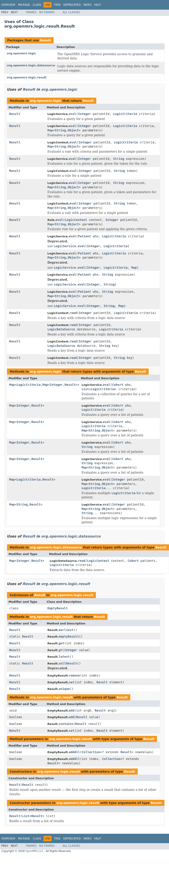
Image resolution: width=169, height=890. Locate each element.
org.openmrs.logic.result (26, 77)
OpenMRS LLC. (34, 851)
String (60, 130)
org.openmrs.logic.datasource (31, 65)
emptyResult (69, 636)
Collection (91, 752)
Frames (31, 12)
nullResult (68, 663)
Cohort (117, 384)
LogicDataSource (61, 329)
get (61, 643)
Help (97, 4)
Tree (57, 4)
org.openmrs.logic (21, 53)
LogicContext (76, 220)
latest (64, 656)
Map (50, 130)
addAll (74, 752)
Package (24, 4)
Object (73, 130)
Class (37, 4)
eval (72, 114)
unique (64, 689)
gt (60, 650)
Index (87, 4)
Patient (84, 236)
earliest (66, 630)
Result (45, 40)
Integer (84, 114)
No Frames (47, 12)
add (71, 710)
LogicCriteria (125, 114)
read (73, 313)
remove (74, 675)
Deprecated (72, 4)
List (85, 389)
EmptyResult (58, 608)
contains (66, 724)
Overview (8, 4)
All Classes (71, 12)
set (71, 682)
